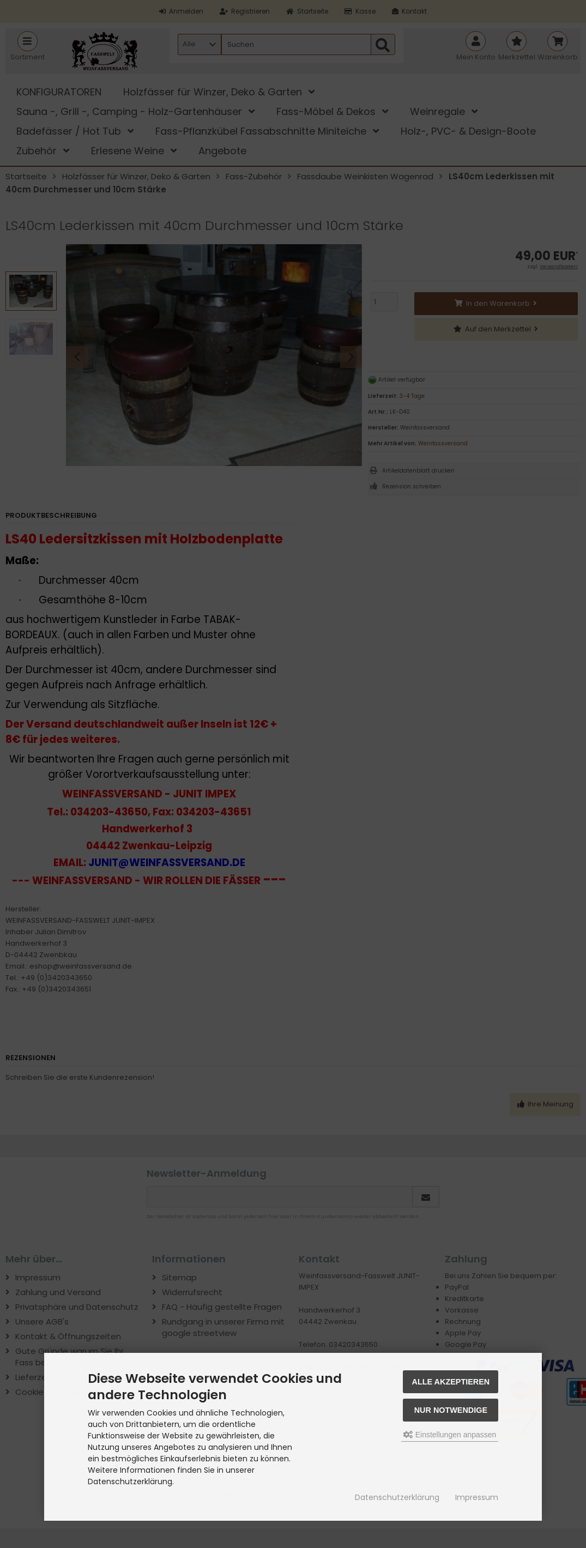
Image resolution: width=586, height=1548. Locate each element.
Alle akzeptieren (451, 1381)
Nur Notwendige (450, 1410)
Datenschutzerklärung (397, 1497)
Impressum (476, 1497)
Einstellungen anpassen (450, 1434)
